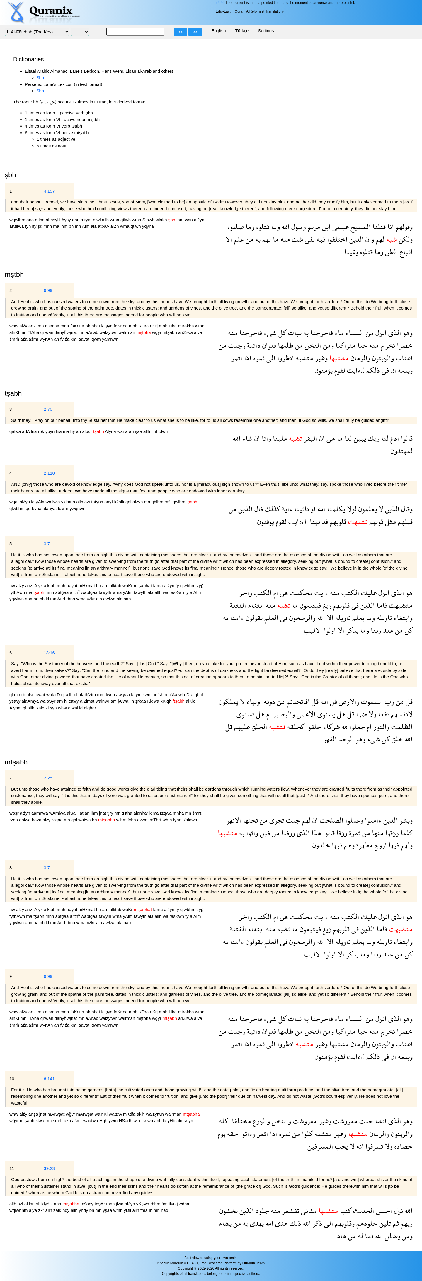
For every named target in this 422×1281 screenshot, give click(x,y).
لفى (309, 239)
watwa (85, 819)
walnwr (103, 701)
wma (115, 219)
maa (65, 325)
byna (37, 508)
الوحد (345, 738)
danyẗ (61, 332)
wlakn (162, 219)
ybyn (50, 431)
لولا (351, 508)
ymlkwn (144, 694)
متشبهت (400, 605)
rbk (41, 431)
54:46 (220, 3)
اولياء (253, 701)
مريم (313, 226)
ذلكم (372, 370)
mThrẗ (156, 819)
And (61, 598)
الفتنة (238, 605)
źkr (41, 1210)
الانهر (233, 820)
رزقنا (287, 832)
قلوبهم (337, 521)
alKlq (190, 701)
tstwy (74, 701)
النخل (312, 345)
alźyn (199, 219)
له (359, 1235)
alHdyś (43, 1203)
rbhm (155, 1203)
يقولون (253, 617)
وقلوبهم (344, 1223)
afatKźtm (88, 694)
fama (158, 585)
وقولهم (403, 226)
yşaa (108, 1210)
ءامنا (236, 617)
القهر (330, 738)
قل (408, 701)
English (218, 30)
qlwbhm (17, 508)
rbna (71, 598)
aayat (73, 585)
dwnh (110, 694)
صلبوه (235, 226)
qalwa (15, 431)
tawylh (106, 592)
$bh (40, 77)
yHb (171, 1120)
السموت (371, 701)
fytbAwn (17, 592)
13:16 (49, 652)
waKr (128, 585)
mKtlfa (130, 1114)
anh (158, 1120)
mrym (87, 219)
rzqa (14, 819)
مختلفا (240, 1120)
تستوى (245, 714)
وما (274, 226)
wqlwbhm (19, 1210)
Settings (266, 30)
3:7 (47, 543)
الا (228, 239)
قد (324, 521)
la (33, 501)
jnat (103, 813)
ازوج (380, 845)
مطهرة (364, 845)
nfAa (173, 694)
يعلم (357, 617)
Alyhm (16, 707)
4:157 (49, 190)
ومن (327, 345)
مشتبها (338, 1043)
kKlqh (166, 701)
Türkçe (242, 30)
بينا (314, 521)
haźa (37, 819)
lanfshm (160, 694)
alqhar (90, 707)
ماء (338, 332)
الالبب (313, 630)
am (106, 585)
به (257, 239)
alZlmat (88, 701)
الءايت (297, 521)
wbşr (14, 813)
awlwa (110, 598)
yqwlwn (17, 598)
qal (128, 501)
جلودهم (366, 1223)
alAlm (195, 592)
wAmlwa (58, 813)
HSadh (126, 1120)
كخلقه (294, 726)
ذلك (294, 1223)
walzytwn (108, 332)
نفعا (382, 714)
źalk (57, 1210)
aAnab (93, 332)
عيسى (340, 226)
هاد (341, 1235)
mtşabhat (143, 585)
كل (281, 332)
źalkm (71, 339)
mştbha (144, 1018)
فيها (393, 845)
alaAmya (31, 701)
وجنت (236, 345)
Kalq (40, 707)
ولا (371, 714)
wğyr (157, 332)
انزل (380, 332)
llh (132, 701)
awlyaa (123, 694)
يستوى (325, 714)
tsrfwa (147, 1120)
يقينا (351, 251)
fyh (28, 226)
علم (238, 239)
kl (103, 325)
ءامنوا (372, 820)
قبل (264, 832)
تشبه (282, 928)
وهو (407, 332)
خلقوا (312, 726)
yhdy (84, 1210)
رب (388, 701)
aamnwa (40, 813)
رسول (298, 226)
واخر (245, 592)
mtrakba (186, 325)
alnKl (15, 332)
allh (106, 219)
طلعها (284, 345)
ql (11, 694)
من (248, 239)
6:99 (48, 290)
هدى (280, 1223)
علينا (279, 438)
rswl (97, 219)
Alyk (39, 585)
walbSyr (48, 701)
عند (387, 630)
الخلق (258, 726)
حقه (231, 1133)
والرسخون (301, 617)
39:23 (49, 1168)
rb (24, 694)
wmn (200, 325)
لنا (384, 438)
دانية (253, 345)
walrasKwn (174, 592)
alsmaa (53, 325)
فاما (381, 605)
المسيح (360, 226)
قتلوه (261, 226)
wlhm (121, 819)
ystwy (15, 701)
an (57, 339)
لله (344, 726)
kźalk (119, 501)
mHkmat (87, 585)
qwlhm (180, 501)
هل (340, 714)
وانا (265, 438)
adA (26, 431)
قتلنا (378, 226)
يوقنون (265, 521)
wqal (14, 501)
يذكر (351, 630)
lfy (35, 226)
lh (151, 1210)
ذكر (316, 1223)
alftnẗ (75, 592)
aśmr (34, 339)
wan (189, 219)
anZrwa (186, 332)
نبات (294, 332)
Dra (190, 694)
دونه (268, 701)
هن (283, 592)
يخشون (228, 1210)
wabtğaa (90, 592)
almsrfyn (184, 1120)
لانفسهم (401, 714)
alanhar (141, 813)
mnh (48, 226)
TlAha (34, 332)
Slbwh (149, 219)
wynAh (47, 339)
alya (198, 332)
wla (182, 694)
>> (195, 32)
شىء (269, 332)
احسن (383, 1210)
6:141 (49, 1078)
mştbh (14, 274)
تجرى (276, 820)
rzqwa (166, 813)
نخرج (387, 345)
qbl (74, 819)
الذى (394, 332)
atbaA (104, 226)
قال (258, 508)
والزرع (260, 1120)
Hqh (104, 1120)
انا (390, 226)
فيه (320, 239)
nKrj (154, 325)
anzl (33, 325)
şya (110, 325)
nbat (96, 325)
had (164, 1210)
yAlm (128, 592)
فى (384, 370)
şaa (139, 431)
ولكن (405, 239)
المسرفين (320, 1146)
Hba (173, 325)
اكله (224, 1120)
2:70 (48, 409)
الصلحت (330, 820)
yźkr (91, 598)
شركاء (330, 726)
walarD (53, 694)
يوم (221, 1133)
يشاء (225, 1223)
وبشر (405, 820)
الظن (390, 251)
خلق (396, 738)
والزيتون (382, 357)
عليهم (241, 726)
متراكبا (345, 345)
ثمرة (353, 832)
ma (56, 226)
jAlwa (124, 701)
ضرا (360, 714)
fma (144, 1210)
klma (154, 813)
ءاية (286, 508)
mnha (179, 813)
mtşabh (170, 332)
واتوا (251, 832)
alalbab (124, 598)
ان (392, 370)
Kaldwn (190, 819)
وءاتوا (246, 1133)
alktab (50, 585)
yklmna (68, 501)
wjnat (72, 332)
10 (11, 1078)
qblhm (157, 501)
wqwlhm (17, 219)
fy (62, 339)
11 (11, 1168)
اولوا (329, 630)
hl (201, 694)
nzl (21, 1203)
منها (377, 832)
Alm (86, 226)
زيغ (326, 605)
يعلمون (367, 508)
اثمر (236, 357)
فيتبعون (309, 605)
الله (285, 226)
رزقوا (391, 832)
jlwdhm (183, 1203)
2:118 (49, 472)
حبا (361, 345)
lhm (180, 219)
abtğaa (62, 592)
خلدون (321, 845)
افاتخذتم (297, 701)
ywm (113, 1120)
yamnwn (110, 339)
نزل (397, 1210)
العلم (270, 617)
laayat (84, 339)
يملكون (228, 701)
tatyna (97, 501)
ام (275, 592)
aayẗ (109, 501)
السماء (354, 332)
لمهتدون (402, 450)
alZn (115, 226)
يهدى (256, 1223)
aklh (141, 1114)
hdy (66, 1210)
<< (180, 32)
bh (72, 226)
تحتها (249, 820)
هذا (315, 832)
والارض (348, 701)
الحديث (362, 1210)
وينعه (404, 370)
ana (30, 219)
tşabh (13, 393)
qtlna (40, 219)
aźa (25, 339)
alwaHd (76, 707)
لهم (379, 239)
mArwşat (56, 1114)
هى (330, 438)
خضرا (404, 345)
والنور (380, 726)
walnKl (102, 1114)
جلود (261, 1210)
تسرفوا (373, 1146)
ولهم (406, 845)
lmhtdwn (160, 431)
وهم (348, 845)
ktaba (56, 1203)
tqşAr (100, 1203)
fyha (132, 819)
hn (99, 585)
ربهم (406, 1223)
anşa (33, 1114)
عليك (368, 592)
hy (73, 431)
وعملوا (353, 820)
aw (87, 501)
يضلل (391, 1235)
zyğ (200, 585)
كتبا (344, 1210)
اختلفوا (336, 239)
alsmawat (36, 694)
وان (369, 239)
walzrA (116, 1114)
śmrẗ (197, 813)
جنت (292, 820)
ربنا (375, 630)
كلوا (306, 1133)
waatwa (91, 1120)
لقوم (339, 370)
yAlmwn (44, 501)
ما (275, 239)
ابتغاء (255, 605)
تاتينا (300, 508)
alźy (23, 325)
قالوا (406, 438)
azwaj (143, 819)
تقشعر (289, 1210)
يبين (359, 438)
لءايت (355, 370)
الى (270, 357)
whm (168, 819)
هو (408, 592)
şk (40, 226)
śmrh (15, 339)
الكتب (349, 592)
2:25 (48, 777)
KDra (144, 325)
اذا (246, 357)
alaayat (50, 508)
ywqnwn (77, 508)
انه (359, 1146)
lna (34, 431)
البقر (309, 438)
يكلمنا (335, 508)
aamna (32, 598)
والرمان (359, 357)
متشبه (303, 357)
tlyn (173, 1203)
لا (380, 508)
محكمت (300, 592)
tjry (110, 813)
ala (94, 226)
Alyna (111, 431)
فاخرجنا (321, 332)
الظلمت (401, 726)
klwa (40, 1120)
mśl (168, 501)
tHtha (128, 813)
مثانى (308, 1210)
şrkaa (141, 701)
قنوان (268, 345)
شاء (247, 438)
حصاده (402, 1146)
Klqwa (153, 701)
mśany (88, 1203)
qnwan (47, 332)
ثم (395, 1223)
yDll (128, 1210)
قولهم (375, 521)
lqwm (96, 339)
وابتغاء (402, 617)
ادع (394, 438)
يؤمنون (324, 370)
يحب (340, 1146)
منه (284, 239)
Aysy (67, 219)
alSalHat (76, 813)
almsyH (53, 219)
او (312, 508)
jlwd (120, 1203)
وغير (320, 357)
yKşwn (143, 1203)
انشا (380, 1120)
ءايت (320, 592)
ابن (325, 226)
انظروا (284, 357)
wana (123, 431)
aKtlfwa (17, 226)
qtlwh (126, 219)
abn (76, 219)
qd (29, 508)
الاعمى (305, 714)
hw (12, 585)
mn (78, 226)
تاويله (383, 617)
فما (368, 1235)
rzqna (58, 819)
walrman (127, 332)
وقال (406, 508)
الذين (356, 239)
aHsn (30, 1203)
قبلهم (404, 521)
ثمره (258, 357)
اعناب (403, 357)
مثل (389, 521)
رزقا (341, 832)
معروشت (344, 1120)
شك (296, 239)
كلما (406, 832)
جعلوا (356, 726)
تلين (384, 1223)
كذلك (271, 508)
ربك (373, 438)
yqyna (148, 226)
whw (14, 325)
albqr (87, 431)
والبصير (283, 714)
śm (165, 1203)
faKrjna (78, 325)
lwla (56, 501)
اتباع (405, 251)
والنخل (280, 1120)
